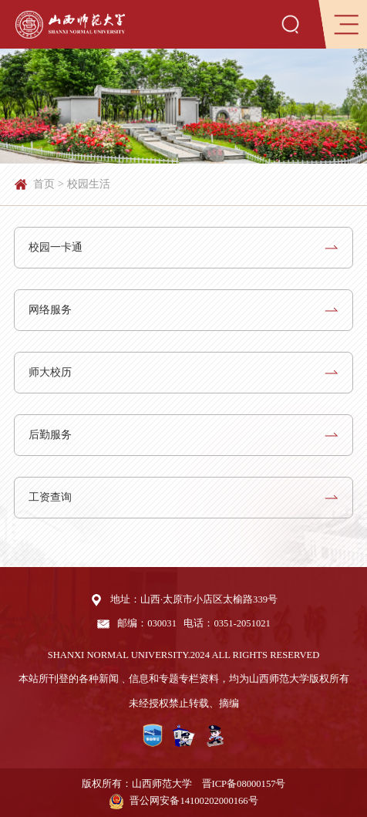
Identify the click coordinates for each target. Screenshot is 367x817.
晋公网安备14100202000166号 (194, 800)
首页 (44, 183)
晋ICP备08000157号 (244, 783)
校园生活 (88, 183)
